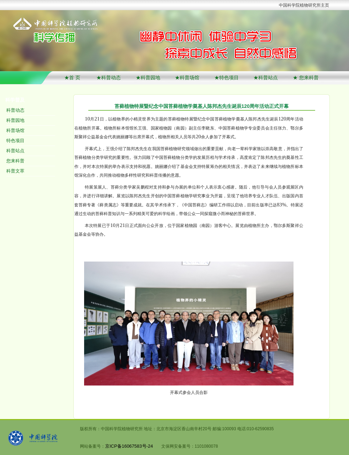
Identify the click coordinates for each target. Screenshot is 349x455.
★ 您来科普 (306, 77)
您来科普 (15, 160)
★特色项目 (226, 77)
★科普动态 (108, 77)
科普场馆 (15, 130)
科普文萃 (15, 171)
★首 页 (73, 77)
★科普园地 (148, 77)
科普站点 (15, 150)
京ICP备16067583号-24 (129, 446)
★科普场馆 (187, 77)
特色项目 (15, 140)
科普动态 (15, 110)
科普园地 (15, 120)
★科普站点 (265, 77)
